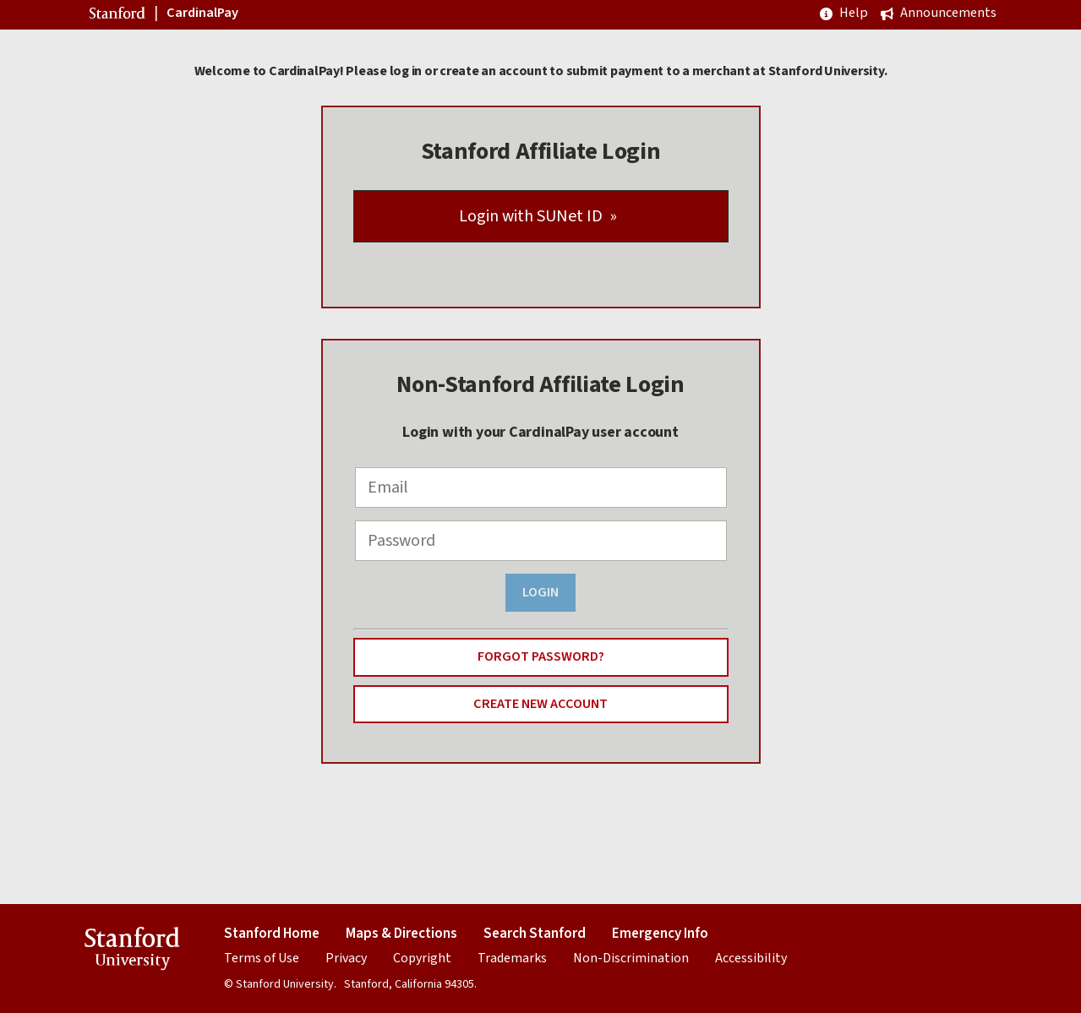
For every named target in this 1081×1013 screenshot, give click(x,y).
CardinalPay (202, 13)
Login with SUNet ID (531, 216)
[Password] (541, 540)
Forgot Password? (541, 656)
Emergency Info (660, 933)
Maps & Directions (401, 933)
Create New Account (540, 703)
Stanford (119, 15)
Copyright (422, 958)
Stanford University (132, 951)
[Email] (541, 487)
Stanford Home (271, 933)
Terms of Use (261, 958)
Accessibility (751, 958)
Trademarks (512, 958)
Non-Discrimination (631, 958)
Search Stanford (534, 933)
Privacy (346, 958)
